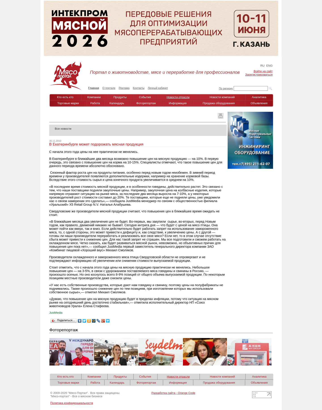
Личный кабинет (158, 88)
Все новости (63, 128)
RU (262, 65)
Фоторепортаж (146, 103)
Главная (93, 88)
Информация (178, 103)
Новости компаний (222, 97)
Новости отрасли (178, 97)
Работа (95, 103)
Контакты (138, 88)
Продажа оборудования (219, 103)
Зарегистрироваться (259, 74)
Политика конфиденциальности (71, 403)
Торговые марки (68, 103)
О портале (108, 88)
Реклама (124, 88)
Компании (94, 97)
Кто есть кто (65, 97)
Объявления (259, 103)
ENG (269, 65)
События (145, 97)
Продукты (120, 97)
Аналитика (259, 97)
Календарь (117, 103)
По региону (226, 88)
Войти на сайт (263, 71)
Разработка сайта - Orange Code (173, 393)
